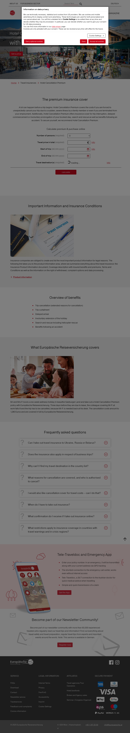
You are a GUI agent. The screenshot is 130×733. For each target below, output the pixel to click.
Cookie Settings (95, 36)
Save (84, 41)
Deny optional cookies (34, 41)
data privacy (56, 26)
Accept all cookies (97, 41)
